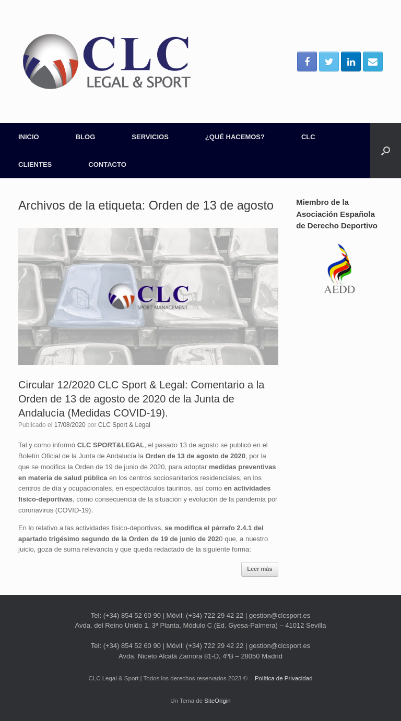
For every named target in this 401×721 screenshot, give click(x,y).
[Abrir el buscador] (385, 150)
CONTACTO (107, 164)
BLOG (86, 137)
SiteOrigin (217, 701)
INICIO (28, 137)
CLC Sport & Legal (124, 425)
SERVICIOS (150, 137)
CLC (308, 137)
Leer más (259, 569)
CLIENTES (35, 164)
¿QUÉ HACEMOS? (235, 137)
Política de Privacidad (284, 678)
